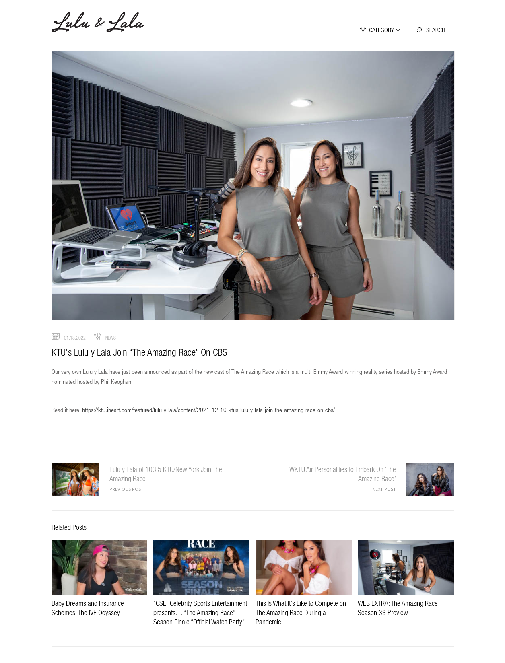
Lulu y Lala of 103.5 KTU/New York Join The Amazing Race (75, 479)
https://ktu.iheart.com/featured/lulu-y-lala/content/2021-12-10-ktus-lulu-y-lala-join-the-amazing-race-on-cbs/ (208, 409)
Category (381, 29)
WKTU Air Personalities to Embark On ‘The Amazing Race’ (430, 479)
